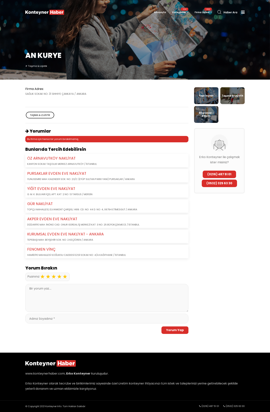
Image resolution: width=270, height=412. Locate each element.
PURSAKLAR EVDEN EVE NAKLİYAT (56, 173)
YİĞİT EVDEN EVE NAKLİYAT (51, 188)
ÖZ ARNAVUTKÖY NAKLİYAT (51, 158)
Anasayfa (160, 12)
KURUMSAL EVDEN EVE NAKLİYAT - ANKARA (65, 234)
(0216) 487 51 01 (219, 174)
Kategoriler (179, 12)
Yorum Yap (175, 330)
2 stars (48, 276)
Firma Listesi (202, 12)
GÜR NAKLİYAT (40, 203)
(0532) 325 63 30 (219, 183)
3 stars (53, 276)
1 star (42, 276)
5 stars (65, 276)
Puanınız (33, 276)
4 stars (59, 276)
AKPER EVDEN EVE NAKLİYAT (52, 219)
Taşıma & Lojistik (37, 66)
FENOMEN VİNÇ (41, 249)
